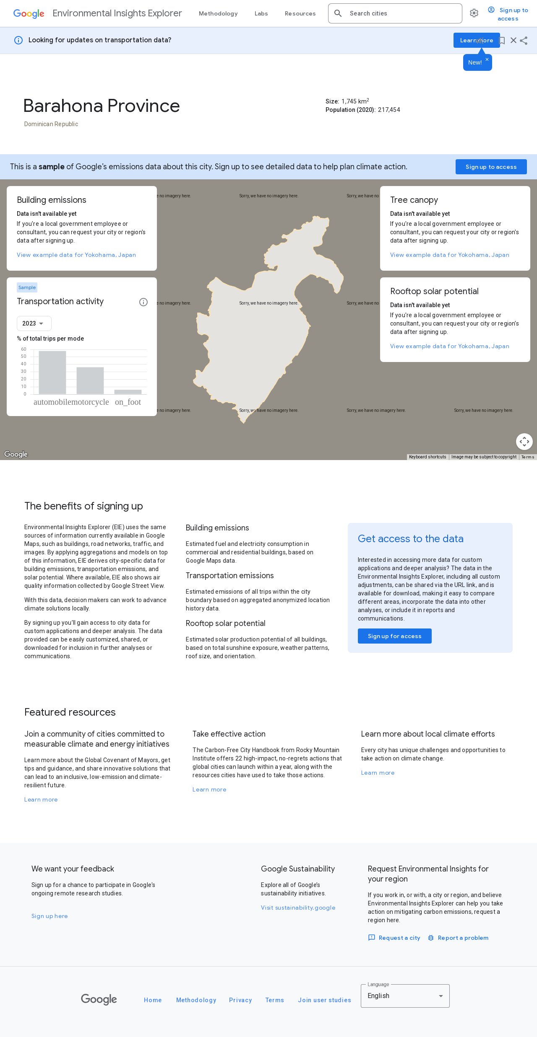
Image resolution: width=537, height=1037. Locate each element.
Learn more (41, 799)
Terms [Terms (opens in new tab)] (528, 457)
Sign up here (49, 916)
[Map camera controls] (524, 441)
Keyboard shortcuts (427, 457)
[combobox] (403, 13)
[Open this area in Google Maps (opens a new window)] (16, 454)
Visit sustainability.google (298, 907)
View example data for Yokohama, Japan (76, 255)
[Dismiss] (487, 60)
